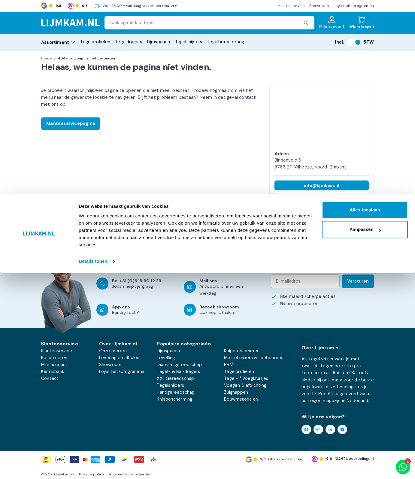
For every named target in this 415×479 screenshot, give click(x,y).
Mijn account (54, 364)
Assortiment (58, 42)
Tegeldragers (128, 41)
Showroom (319, 5)
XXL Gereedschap (175, 378)
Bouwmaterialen (241, 399)
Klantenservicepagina (70, 123)
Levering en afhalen (119, 357)
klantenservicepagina (142, 257)
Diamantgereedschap (179, 364)
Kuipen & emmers (242, 350)
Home (46, 58)
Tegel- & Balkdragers (178, 371)
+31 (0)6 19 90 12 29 (322, 197)
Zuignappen (236, 392)
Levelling (166, 357)
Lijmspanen (158, 41)
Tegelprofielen (95, 41)
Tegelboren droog (225, 41)
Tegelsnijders (188, 41)
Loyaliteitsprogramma (354, 5)
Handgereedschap (176, 392)
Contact (50, 378)
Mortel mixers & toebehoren (253, 357)
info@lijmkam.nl (321, 185)
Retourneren (54, 357)
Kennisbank (52, 371)
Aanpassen (365, 435)
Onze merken (113, 350)
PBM (228, 364)
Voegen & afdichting (245, 385)
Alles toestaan (365, 415)
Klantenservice (291, 5)
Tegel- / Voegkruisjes (246, 378)
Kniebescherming (174, 399)
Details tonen (93, 467)
